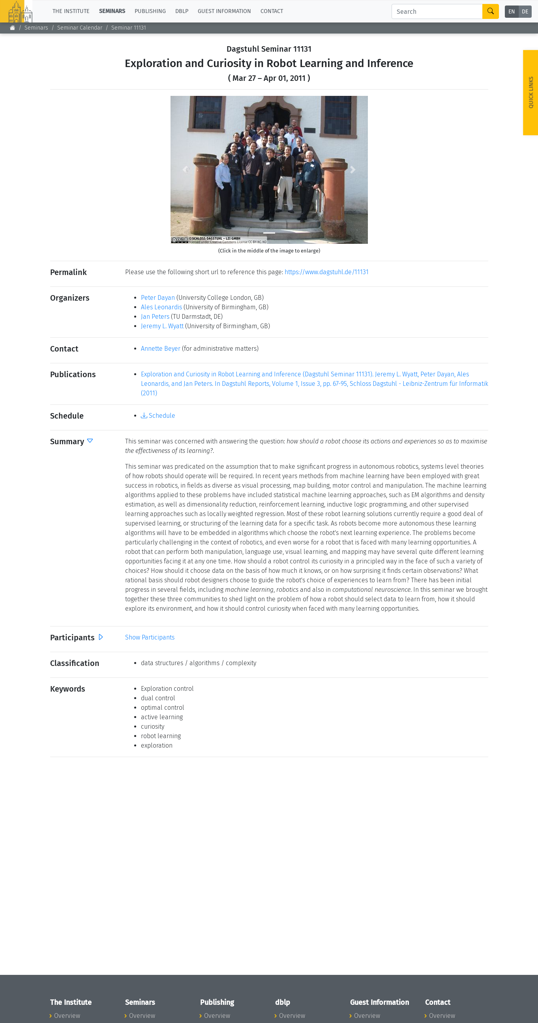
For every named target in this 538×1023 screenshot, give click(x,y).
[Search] (437, 11)
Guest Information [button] (224, 11)
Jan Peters (155, 316)
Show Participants (149, 637)
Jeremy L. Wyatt (162, 326)
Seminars (36, 27)
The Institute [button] (71, 11)
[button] (185, 170)
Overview (67, 1015)
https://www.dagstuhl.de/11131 (327, 272)
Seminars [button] (112, 11)
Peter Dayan (158, 297)
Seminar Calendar (79, 27)
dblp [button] (181, 11)
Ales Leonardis (161, 307)
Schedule (158, 415)
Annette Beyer (160, 348)
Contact (272, 11)
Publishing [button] (150, 11)
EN (511, 11)
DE (525, 11)
